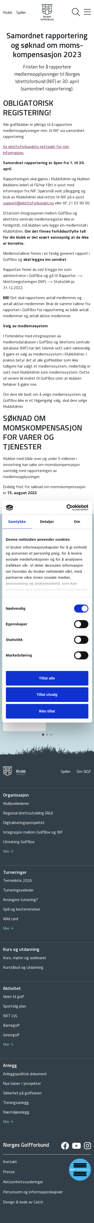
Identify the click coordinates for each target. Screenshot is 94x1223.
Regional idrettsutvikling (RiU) (28, 813)
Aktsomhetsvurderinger (23, 1182)
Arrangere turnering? (20, 899)
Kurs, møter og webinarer (24, 958)
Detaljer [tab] (47, 521)
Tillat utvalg (47, 694)
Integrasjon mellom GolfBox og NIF (33, 832)
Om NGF (83, 771)
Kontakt (10, 1162)
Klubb (7, 12)
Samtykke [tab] (17, 521)
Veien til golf (13, 996)
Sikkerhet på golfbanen (22, 1093)
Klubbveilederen (16, 803)
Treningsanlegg (16, 1102)
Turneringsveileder (18, 890)
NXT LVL (10, 1016)
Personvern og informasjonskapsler (33, 1192)
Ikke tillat (47, 711)
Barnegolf (11, 1025)
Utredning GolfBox (18, 842)
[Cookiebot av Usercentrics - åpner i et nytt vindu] (67, 507)
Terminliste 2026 (17, 880)
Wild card (10, 919)
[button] (43, 735)
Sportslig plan (14, 1006)
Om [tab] (77, 521)
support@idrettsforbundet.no (28, 203)
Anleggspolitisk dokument (25, 1074)
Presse (9, 1172)
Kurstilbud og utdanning (23, 967)
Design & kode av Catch (23, 1202)
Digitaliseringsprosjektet (24, 822)
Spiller (21, 12)
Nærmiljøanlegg (16, 1112)
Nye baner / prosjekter (22, 1083)
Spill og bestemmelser (21, 909)
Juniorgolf (11, 1035)
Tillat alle (47, 678)
